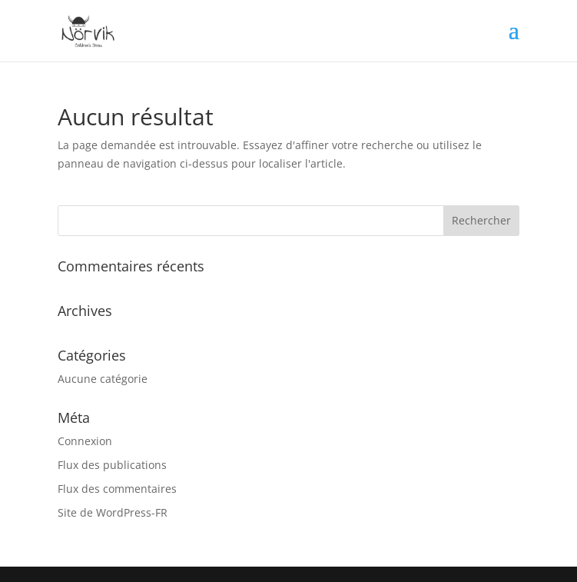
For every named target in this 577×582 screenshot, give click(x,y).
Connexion (85, 441)
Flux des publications (112, 464)
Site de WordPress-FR (112, 512)
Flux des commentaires (117, 488)
